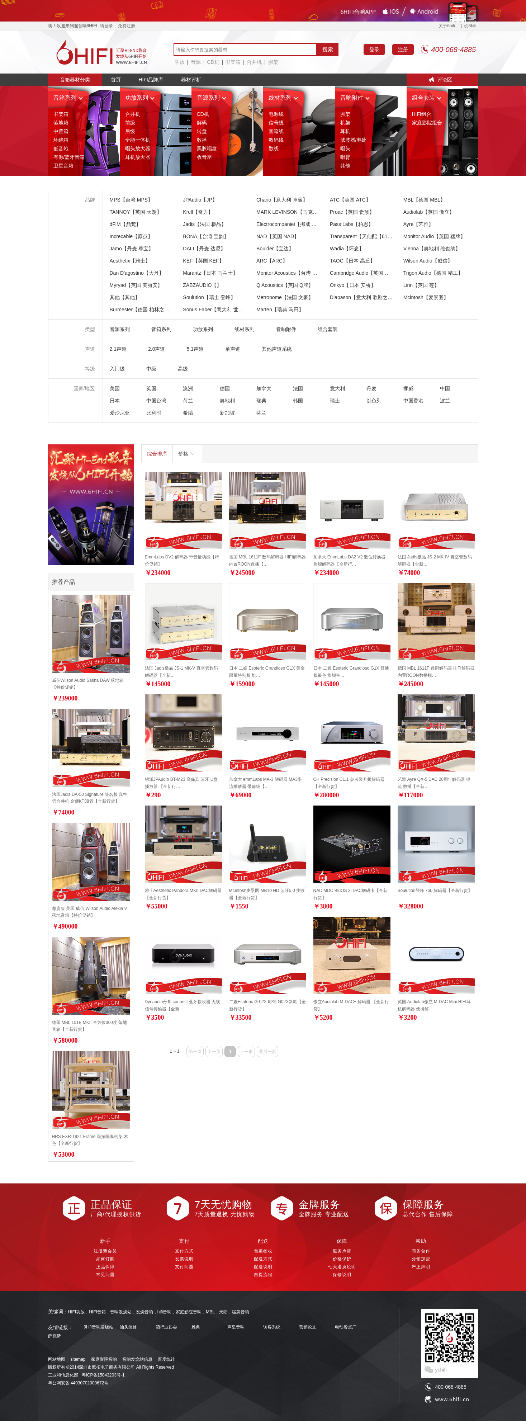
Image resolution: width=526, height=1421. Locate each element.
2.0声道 (156, 349)
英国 (151, 388)
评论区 (444, 79)
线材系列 (283, 98)
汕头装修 (128, 1327)
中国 (445, 388)
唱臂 (345, 157)
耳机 (345, 131)
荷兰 (188, 400)
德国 (225, 388)
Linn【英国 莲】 (421, 285)
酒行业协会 (166, 1327)
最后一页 (267, 1051)
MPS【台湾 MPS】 (131, 200)
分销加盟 (421, 1259)
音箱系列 (68, 98)
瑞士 (335, 400)
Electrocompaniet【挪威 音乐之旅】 (296, 224)
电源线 (276, 114)
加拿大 (263, 388)
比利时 (153, 413)
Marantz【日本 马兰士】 (210, 273)
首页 (116, 79)
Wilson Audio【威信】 (427, 261)
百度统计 (166, 1359)
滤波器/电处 (353, 140)
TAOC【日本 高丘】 (352, 261)
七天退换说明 (342, 1267)
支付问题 (184, 1267)
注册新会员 (105, 1251)
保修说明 (342, 1275)
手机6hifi (468, 25)
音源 (196, 62)
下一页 (246, 1051)
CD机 (213, 62)
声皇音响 (236, 1327)
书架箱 (233, 62)
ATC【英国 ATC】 (350, 200)
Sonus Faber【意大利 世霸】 (215, 309)
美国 (115, 388)
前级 (130, 123)
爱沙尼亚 (120, 413)
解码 (202, 123)
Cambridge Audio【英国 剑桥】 (365, 273)
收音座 (204, 157)
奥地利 (227, 400)
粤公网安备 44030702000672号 (78, 1383)
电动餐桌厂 (345, 1327)
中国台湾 (156, 400)
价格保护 (342, 1259)
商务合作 (421, 1251)
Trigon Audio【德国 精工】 (433, 273)
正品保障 (105, 1267)
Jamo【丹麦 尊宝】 (131, 248)
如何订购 (105, 1259)
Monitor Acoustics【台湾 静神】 (291, 273)
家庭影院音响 (104, 1359)
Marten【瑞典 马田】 (279, 309)
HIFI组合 (421, 114)
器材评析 (191, 79)
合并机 (254, 62)
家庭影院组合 (427, 123)
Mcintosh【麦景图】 (426, 297)
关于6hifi (447, 25)
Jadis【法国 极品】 (204, 224)
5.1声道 (194, 349)
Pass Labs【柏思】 (351, 224)
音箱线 (276, 131)
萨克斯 (54, 1336)
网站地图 (56, 1359)
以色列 (374, 400)
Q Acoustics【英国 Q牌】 (284, 285)
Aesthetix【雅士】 (130, 261)
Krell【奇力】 (198, 212)
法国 (298, 388)
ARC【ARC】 (272, 261)
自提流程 (263, 1275)
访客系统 (271, 1327)
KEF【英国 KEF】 (203, 261)
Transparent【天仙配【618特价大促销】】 (377, 236)
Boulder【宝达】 (275, 248)
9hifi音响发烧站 (98, 1327)
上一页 (214, 1051)
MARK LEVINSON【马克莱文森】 (294, 212)
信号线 (276, 123)
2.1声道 (118, 349)
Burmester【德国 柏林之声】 (142, 309)
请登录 (106, 25)
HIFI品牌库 (151, 79)
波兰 (445, 400)
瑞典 (261, 400)
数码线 (276, 140)
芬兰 (261, 413)
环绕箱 (60, 140)
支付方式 (184, 1251)
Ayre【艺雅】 (418, 224)
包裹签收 (263, 1251)
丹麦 (371, 388)
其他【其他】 (125, 297)
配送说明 (263, 1267)
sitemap (78, 1359)
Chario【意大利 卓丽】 (282, 200)
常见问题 (105, 1275)
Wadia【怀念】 (347, 248)
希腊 (188, 413)
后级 (130, 131)
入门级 (117, 369)
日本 (115, 400)
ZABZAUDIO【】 (202, 285)
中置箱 (60, 131)
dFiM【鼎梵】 (125, 224)
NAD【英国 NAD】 (277, 236)
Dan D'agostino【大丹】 (137, 273)
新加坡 (227, 413)
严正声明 (421, 1267)
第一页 (195, 1051)
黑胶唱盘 (207, 148)
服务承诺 (342, 1251)
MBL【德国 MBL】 (424, 200)
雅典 (195, 1327)
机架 (345, 123)
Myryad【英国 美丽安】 (136, 285)
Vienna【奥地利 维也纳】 (431, 248)
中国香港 (413, 400)
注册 (403, 49)
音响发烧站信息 (137, 1359)
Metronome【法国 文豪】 (284, 297)
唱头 (345, 148)
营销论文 (307, 1327)
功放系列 (140, 98)
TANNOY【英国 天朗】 (136, 212)
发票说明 (184, 1259)
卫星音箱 (63, 166)
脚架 (273, 62)
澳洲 (188, 388)
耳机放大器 (137, 157)
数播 (202, 140)
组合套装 (426, 98)
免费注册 (126, 25)
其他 (345, 166)
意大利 (337, 388)
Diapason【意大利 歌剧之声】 (364, 297)
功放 (180, 62)
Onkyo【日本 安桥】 (353, 285)
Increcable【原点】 (131, 236)
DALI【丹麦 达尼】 (204, 248)
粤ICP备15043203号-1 (103, 1375)
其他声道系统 (277, 349)
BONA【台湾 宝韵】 (206, 236)
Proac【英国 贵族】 (352, 212)
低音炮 (60, 148)
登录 (374, 49)
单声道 (232, 349)
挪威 (408, 388)
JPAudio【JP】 (200, 200)
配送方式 (263, 1259)
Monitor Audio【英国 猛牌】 (434, 236)
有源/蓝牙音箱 (69, 157)
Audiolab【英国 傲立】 (428, 212)
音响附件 (355, 98)
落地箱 (60, 123)
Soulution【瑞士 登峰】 (209, 297)
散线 (274, 148)
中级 (151, 369)
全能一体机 (137, 140)
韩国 (298, 400)
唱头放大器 (137, 148)
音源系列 (211, 98)
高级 (183, 369)
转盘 (202, 131)
